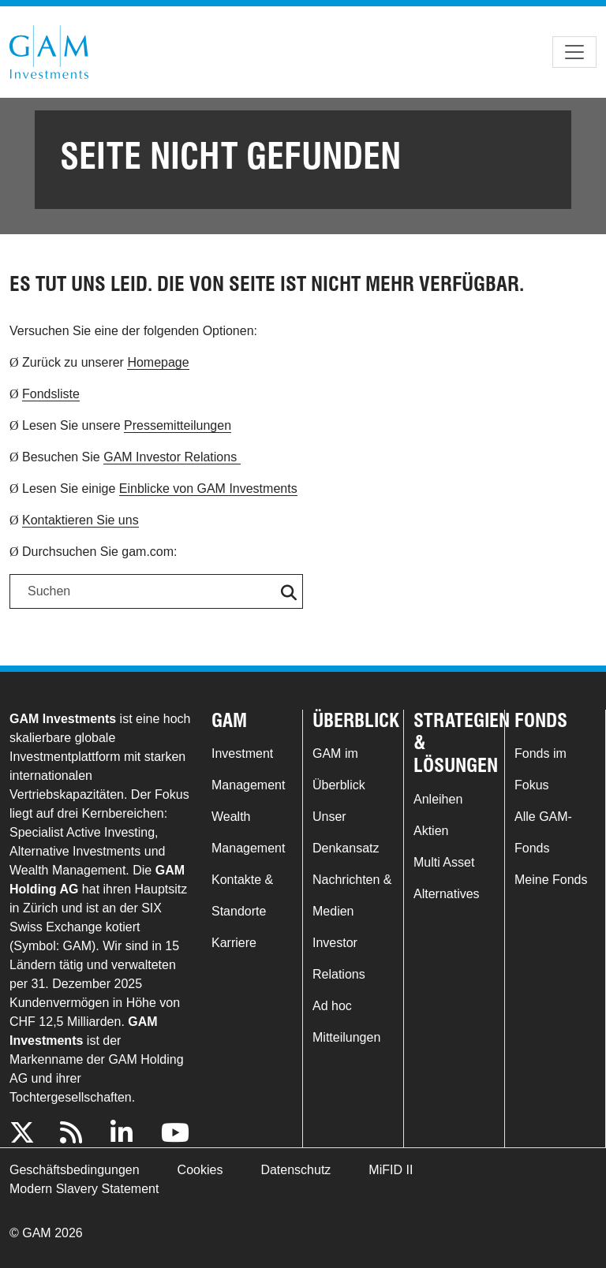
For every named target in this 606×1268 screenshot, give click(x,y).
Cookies (200, 1170)
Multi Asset (443, 862)
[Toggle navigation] (574, 52)
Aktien (430, 830)
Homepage (158, 362)
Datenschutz (295, 1170)
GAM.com (48, 52)
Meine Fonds (551, 879)
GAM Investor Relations (171, 457)
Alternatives (446, 894)
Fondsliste (51, 394)
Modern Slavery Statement (84, 1188)
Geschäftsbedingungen (74, 1170)
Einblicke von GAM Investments (208, 488)
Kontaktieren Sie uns (80, 520)
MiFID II (390, 1170)
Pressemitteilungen (177, 425)
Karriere (233, 942)
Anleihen (437, 799)
